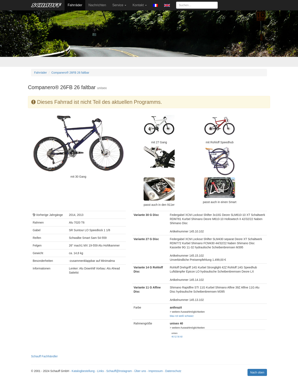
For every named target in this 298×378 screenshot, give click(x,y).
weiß (181, 316)
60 (181, 337)
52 (175, 337)
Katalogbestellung (83, 371)
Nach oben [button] (257, 372)
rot (176, 316)
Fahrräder (75, 5)
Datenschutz (173, 371)
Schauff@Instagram (119, 371)
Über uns (140, 371)
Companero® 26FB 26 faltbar (70, 72)
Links (100, 371)
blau (172, 316)
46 (173, 337)
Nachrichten (97, 5)
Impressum (155, 371)
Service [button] (119, 5)
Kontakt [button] (139, 5)
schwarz (189, 316)
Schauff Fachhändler (44, 356)
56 (178, 337)
